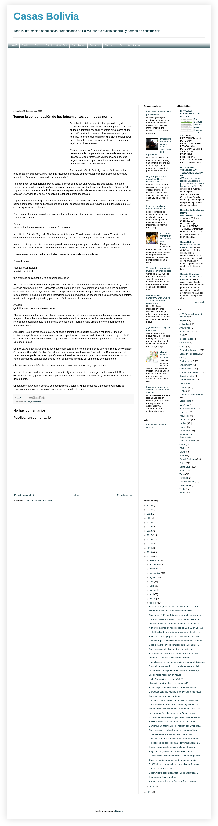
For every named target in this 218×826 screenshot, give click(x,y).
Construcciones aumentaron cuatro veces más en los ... (176, 619)
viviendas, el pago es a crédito (165, 355)
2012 (149, 556)
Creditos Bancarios (188, 372)
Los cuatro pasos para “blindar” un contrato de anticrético (157, 390)
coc (181, 357)
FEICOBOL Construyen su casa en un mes (165, 237)
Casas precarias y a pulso (161, 768)
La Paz (120, 45)
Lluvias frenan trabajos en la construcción (169, 683)
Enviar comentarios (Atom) (40, 500)
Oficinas (183, 448)
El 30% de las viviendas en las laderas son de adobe (174, 653)
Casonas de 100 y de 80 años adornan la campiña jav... (176, 615)
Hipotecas (184, 412)
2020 (149, 522)
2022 (149, 514)
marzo (153, 598)
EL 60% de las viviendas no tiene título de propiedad (174, 755)
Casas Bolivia (46, 16)
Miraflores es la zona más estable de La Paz (170, 610)
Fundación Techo (187, 408)
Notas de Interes (187, 440)
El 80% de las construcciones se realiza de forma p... (174, 764)
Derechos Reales (187, 379)
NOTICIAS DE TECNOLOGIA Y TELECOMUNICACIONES (191, 171)
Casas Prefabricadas (189, 354)
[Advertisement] (109, 76)
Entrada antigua (125, 495)
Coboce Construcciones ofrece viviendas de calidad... (175, 700)
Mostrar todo (200, 302)
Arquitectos (184, 327)
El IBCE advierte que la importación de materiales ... (174, 632)
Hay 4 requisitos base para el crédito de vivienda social (156, 179)
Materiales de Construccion (185, 435)
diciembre (155, 560)
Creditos (26, 45)
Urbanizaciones (186, 481)
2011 (149, 792)
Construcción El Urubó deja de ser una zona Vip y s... (175, 730)
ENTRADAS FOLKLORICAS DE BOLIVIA (190, 114)
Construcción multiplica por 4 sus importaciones (172, 649)
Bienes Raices (186, 339)
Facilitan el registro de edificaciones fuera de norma (174, 606)
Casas (182, 346)
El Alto (38, 45)
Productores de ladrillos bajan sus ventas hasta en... (174, 743)
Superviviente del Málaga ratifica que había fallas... (173, 773)
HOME (14, 45)
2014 (149, 548)
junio (152, 586)
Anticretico (95, 45)
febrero (153, 603)
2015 (149, 543)
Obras (182, 444)
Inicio (76, 495)
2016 (149, 539)
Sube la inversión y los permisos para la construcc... (174, 645)
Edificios (183, 387)
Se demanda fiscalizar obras (162, 777)
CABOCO (184, 342)
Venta (182, 489)
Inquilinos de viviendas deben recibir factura (157, 207)
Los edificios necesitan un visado (165, 675)
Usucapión (184, 485)
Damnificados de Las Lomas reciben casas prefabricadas (176, 662)
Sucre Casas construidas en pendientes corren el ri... (174, 666)
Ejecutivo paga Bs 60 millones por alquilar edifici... (173, 687)
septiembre (155, 573)
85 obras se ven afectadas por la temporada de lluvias (175, 717)
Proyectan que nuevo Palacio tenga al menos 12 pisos (175, 640)
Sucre (182, 470)
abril (152, 594)
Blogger (119, 811)
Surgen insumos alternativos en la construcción (172, 747)
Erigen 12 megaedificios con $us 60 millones (170, 751)
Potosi (49, 45)
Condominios (185, 365)
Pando (182, 455)
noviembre (155, 564)
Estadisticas (185, 401)
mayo (152, 590)
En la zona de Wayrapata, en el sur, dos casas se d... (175, 636)
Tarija (182, 474)
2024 (149, 509)
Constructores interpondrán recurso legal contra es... (174, 704)
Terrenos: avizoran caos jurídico (164, 696)
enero (153, 786)
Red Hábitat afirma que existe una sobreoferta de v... (174, 738)
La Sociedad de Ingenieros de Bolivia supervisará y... (174, 670)
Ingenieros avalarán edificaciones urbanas (169, 657)
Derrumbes (184, 383)
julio (152, 581)
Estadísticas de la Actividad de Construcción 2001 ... (174, 734)
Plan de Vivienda (187, 459)
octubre (153, 568)
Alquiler (108, 45)
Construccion (185, 368)
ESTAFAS (184, 405)
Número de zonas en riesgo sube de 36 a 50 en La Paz (176, 628)
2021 (149, 518)
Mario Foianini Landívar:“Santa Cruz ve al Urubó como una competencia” (158, 299)
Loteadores (36, 402)
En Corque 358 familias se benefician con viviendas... (175, 726)
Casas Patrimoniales (189, 350)
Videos (182, 492)
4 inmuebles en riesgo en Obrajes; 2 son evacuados (174, 781)
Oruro (182, 452)
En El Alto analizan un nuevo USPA (166, 679)
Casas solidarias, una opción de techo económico (173, 760)
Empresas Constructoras (191, 394)
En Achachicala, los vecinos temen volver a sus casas (175, 691)
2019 (149, 526)
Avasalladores (186, 331)
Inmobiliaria (184, 419)
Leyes (182, 427)
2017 (149, 535)
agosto (153, 577)
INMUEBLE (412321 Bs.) (191, 215)
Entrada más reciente (24, 495)
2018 (149, 531)
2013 (149, 552)
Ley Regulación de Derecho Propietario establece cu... (175, 623)
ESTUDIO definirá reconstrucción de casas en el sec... (175, 721)
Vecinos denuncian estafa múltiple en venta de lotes (158, 269)
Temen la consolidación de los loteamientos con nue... (175, 708)
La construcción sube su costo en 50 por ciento (172, 713)
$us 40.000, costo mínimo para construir (158, 113)
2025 (149, 505)
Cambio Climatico (189, 274)
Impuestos (184, 416)
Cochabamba (78, 45)
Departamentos (186, 376)
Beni (181, 335)
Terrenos (183, 478)
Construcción (134, 45)
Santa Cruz (61, 45)
